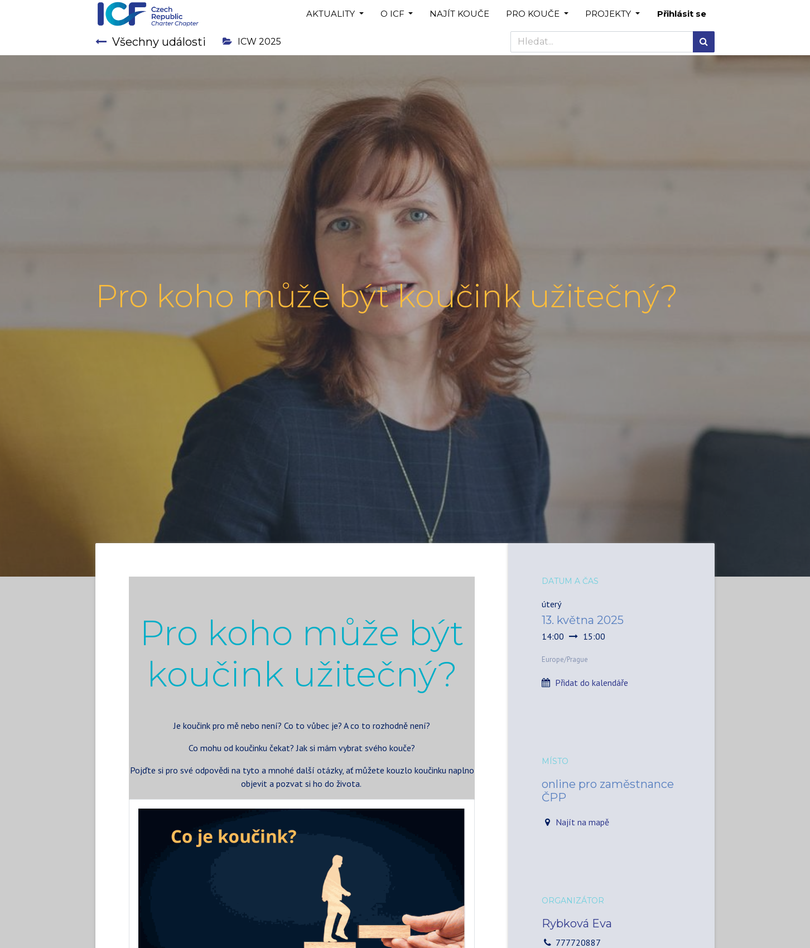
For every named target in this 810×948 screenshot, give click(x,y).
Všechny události (150, 42)
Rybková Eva (577, 923)
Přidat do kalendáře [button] (591, 682)
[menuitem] (459, 14)
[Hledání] (704, 41)
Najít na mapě (582, 822)
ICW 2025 (252, 41)
